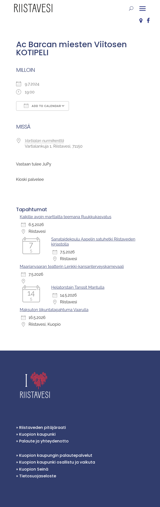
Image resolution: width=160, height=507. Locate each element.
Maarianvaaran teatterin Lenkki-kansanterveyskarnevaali (72, 266)
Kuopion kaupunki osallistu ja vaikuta (57, 462)
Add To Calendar (42, 105)
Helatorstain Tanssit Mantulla (77, 287)
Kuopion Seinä (33, 469)
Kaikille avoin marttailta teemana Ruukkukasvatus (65, 216)
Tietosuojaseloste (37, 476)
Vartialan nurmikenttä (44, 140)
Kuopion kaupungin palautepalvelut (55, 455)
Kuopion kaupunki (37, 434)
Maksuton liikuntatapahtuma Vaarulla (54, 309)
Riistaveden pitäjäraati (42, 427)
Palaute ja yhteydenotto (44, 441)
